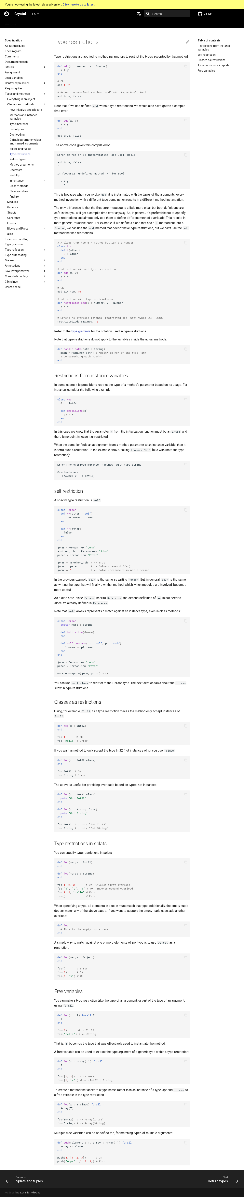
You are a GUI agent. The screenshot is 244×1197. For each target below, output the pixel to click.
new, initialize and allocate (26, 109)
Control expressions (17, 83)
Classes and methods (20, 104)
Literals (9, 67)
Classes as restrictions (211, 60)
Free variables (206, 70)
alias (10, 233)
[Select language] (139, 14)
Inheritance (17, 180)
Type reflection (14, 249)
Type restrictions (20, 154)
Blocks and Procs (17, 228)
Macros (9, 260)
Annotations (12, 265)
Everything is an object (21, 99)
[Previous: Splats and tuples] (25, 1179)
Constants (13, 217)
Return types (18, 159)
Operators (16, 170)
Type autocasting (16, 255)
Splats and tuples (20, 148)
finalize (14, 196)
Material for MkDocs (28, 1192)
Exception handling (16, 239)
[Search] (167, 13)
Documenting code (16, 61)
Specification (30, 23)
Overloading (17, 134)
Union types (17, 129)
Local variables (14, 77)
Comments (12, 56)
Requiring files (13, 88)
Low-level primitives (17, 271)
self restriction (207, 54)
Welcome (11, 23)
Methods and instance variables (23, 116)
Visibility (15, 175)
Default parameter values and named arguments (26, 141)
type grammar (80, 331)
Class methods (19, 185)
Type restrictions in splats (213, 65)
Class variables (19, 191)
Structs (11, 212)
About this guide (15, 45)
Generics (12, 207)
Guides (47, 23)
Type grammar (14, 244)
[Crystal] (6, 13)
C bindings (11, 281)
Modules (12, 201)
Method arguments (22, 164)
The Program (13, 51)
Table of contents (209, 40)
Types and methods (17, 93)
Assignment (12, 72)
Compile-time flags (17, 276)
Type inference (19, 124)
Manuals (78, 23)
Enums (11, 223)
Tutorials (62, 23)
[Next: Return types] (221, 1179)
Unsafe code (13, 287)
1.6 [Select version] (34, 14)
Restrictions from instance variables (214, 47)
